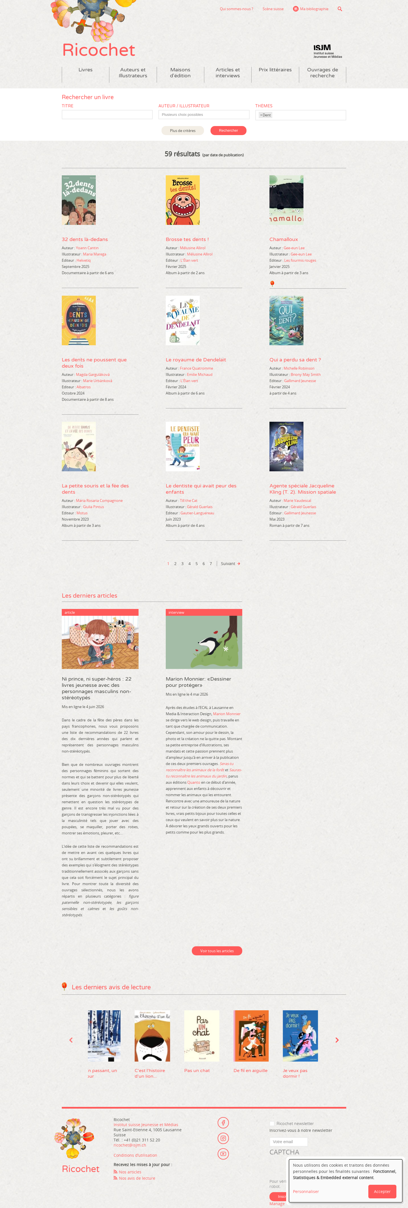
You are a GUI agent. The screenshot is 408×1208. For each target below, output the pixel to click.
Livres (85, 70)
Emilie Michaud (199, 374)
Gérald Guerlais (199, 506)
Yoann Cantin (87, 247)
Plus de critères (183, 130)
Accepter (382, 1191)
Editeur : (69, 260)
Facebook (223, 1122)
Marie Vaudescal (297, 500)
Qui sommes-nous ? (236, 8)
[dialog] (345, 1180)
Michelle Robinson (299, 368)
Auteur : (68, 247)
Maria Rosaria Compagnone (99, 500)
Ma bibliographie (314, 8)
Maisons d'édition (180, 73)
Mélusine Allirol (192, 247)
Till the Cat (188, 500)
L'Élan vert (189, 260)
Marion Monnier (227, 713)
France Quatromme (196, 368)
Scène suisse (273, 8)
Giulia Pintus (93, 506)
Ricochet (98, 50)
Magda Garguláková (93, 374)
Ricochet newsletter (295, 1123)
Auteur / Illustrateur (183, 106)
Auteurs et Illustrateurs (133, 73)
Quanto (193, 782)
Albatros (83, 386)
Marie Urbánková (97, 380)
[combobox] (203, 114)
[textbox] (207, 115)
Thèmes (264, 106)
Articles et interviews (228, 73)
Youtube (223, 1154)
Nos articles (130, 1172)
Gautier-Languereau (197, 512)
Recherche (339, 9)
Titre (67, 106)
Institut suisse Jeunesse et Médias (328, 51)
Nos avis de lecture (137, 1178)
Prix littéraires (275, 70)
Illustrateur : (72, 254)
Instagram (223, 1138)
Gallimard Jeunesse (300, 380)
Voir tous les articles (217, 950)
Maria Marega (94, 254)
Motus (82, 512)
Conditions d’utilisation (135, 1155)
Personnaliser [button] (306, 1191)
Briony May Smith (306, 374)
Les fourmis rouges (300, 260)
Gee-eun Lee (294, 247)
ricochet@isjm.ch (130, 1145)
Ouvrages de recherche (322, 73)
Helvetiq (83, 260)
